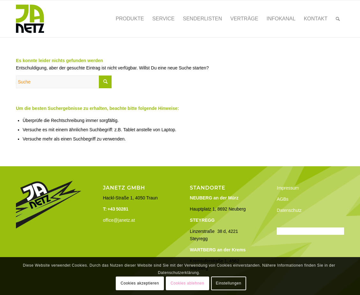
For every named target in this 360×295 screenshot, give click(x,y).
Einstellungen (228, 283)
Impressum (288, 188)
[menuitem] (130, 18)
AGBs (283, 199)
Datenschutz (289, 210)
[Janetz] (30, 18)
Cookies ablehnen (187, 283)
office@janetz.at (119, 220)
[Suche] (338, 18)
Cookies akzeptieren (140, 283)
